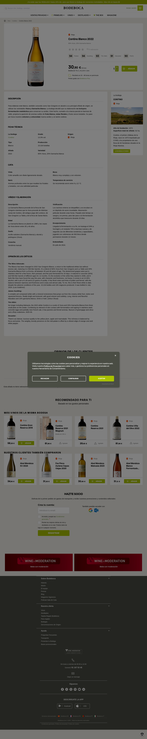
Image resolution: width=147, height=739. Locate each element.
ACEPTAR (101, 379)
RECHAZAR (45, 379)
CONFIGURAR (73, 379)
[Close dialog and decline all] (115, 355)
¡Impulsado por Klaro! (108, 384)
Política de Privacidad (52, 366)
